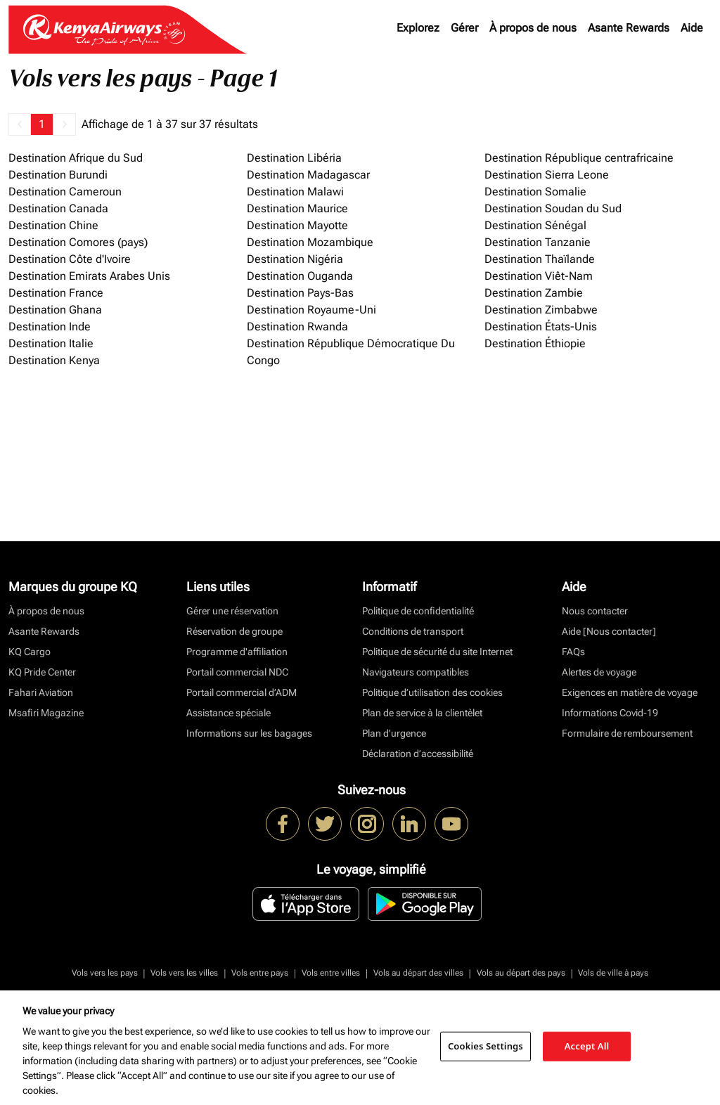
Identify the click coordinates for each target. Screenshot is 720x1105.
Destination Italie (51, 343)
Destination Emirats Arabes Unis (89, 276)
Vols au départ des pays (521, 973)
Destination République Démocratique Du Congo (351, 352)
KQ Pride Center (42, 672)
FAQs (573, 651)
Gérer (464, 27)
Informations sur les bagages (249, 733)
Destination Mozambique (310, 242)
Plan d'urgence (394, 733)
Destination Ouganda (300, 276)
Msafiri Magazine (46, 712)
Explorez (418, 27)
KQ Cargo (29, 651)
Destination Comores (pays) (78, 242)
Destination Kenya (54, 360)
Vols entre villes (331, 973)
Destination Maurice (297, 208)
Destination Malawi (295, 191)
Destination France (55, 292)
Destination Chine (53, 225)
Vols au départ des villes (418, 973)
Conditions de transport (412, 631)
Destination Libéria (294, 157)
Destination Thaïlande (539, 259)
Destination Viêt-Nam (538, 276)
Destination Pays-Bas (300, 292)
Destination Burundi (58, 174)
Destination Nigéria (295, 259)
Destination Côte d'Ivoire (69, 259)
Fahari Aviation (40, 692)
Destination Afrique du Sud (75, 157)
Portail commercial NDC (237, 672)
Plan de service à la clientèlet (422, 712)
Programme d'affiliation (237, 651)
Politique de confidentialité (418, 610)
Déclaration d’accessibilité (417, 753)
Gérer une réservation (232, 610)
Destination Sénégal (535, 225)
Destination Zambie (533, 292)
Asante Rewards (628, 27)
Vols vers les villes (184, 973)
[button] (19, 124)
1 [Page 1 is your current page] (42, 124)
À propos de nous (533, 27)
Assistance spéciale (228, 712)
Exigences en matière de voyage (630, 692)
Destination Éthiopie (535, 343)
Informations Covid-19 (610, 712)
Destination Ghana (55, 309)
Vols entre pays (259, 973)
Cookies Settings (485, 1046)
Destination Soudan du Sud (553, 208)
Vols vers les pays (105, 973)
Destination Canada (58, 208)
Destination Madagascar (308, 174)
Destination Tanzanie (537, 242)
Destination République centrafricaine (579, 157)
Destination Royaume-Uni (311, 309)
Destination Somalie (535, 191)
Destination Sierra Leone (546, 174)
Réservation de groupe (234, 631)
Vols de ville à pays (613, 973)
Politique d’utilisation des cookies (432, 692)
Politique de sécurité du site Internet (437, 651)
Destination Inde (49, 326)
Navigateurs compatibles (415, 672)
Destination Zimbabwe (541, 309)
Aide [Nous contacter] (609, 631)
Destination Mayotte (297, 225)
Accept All (587, 1046)
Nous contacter (595, 610)
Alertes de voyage (599, 672)
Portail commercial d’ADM (241, 692)
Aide (692, 27)
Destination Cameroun (65, 191)
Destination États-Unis (540, 326)
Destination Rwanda (297, 326)
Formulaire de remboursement (627, 733)
